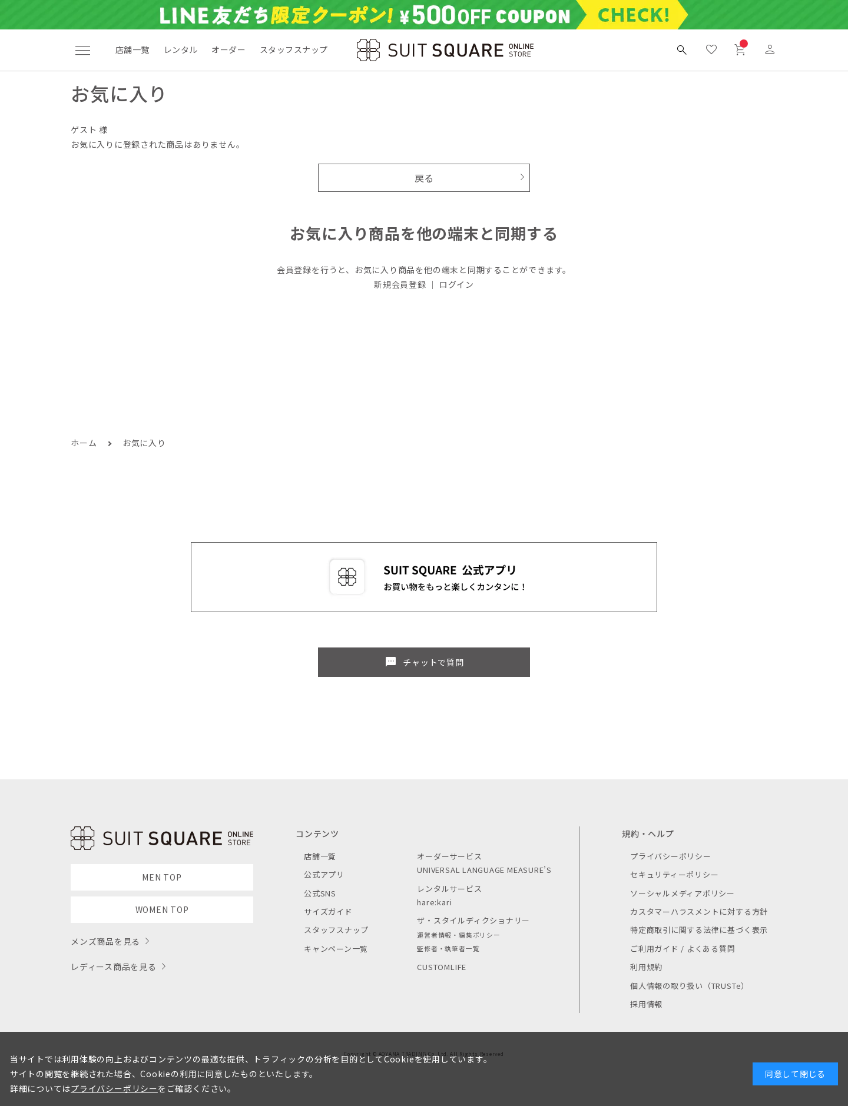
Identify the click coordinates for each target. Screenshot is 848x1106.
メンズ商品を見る (105, 941)
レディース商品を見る (114, 966)
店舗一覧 (132, 49)
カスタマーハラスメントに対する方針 (699, 911)
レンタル (181, 49)
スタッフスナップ (293, 49)
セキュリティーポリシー (674, 874)
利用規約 (646, 966)
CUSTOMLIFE (441, 966)
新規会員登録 (400, 284)
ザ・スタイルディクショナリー (473, 920)
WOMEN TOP (162, 909)
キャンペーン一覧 (336, 948)
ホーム (84, 443)
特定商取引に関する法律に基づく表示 (699, 929)
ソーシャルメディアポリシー (682, 893)
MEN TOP (161, 877)
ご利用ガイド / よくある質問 (683, 948)
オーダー (228, 49)
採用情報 (646, 1003)
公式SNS (320, 893)
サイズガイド (328, 911)
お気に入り (144, 443)
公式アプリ (324, 874)
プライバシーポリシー (670, 856)
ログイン (456, 284)
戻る (424, 178)
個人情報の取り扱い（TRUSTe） (689, 985)
